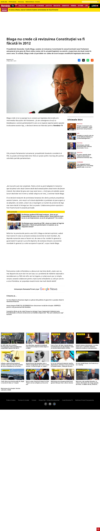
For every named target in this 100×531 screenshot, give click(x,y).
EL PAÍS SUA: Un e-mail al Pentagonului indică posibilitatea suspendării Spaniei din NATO (11, 347)
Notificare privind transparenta (84, 400)
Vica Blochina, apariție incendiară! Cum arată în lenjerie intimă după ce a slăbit (37, 347)
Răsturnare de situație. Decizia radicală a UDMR (10, 389)
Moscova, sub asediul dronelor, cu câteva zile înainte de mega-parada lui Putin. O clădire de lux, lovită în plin (87, 383)
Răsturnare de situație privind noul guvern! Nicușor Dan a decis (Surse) (62, 382)
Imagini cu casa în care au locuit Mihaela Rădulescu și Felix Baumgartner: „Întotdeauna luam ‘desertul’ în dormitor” (85, 137)
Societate (31, 6)
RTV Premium (12, 2)
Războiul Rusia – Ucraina (33, 2)
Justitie (49, 6)
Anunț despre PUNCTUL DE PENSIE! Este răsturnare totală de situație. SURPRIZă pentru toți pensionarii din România (34, 306)
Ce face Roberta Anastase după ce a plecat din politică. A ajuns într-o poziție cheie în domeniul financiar (35, 300)
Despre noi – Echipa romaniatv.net (49, 400)
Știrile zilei (4, 2)
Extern (80, 6)
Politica (22, 6)
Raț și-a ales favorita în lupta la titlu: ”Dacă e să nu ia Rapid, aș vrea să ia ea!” (37, 383)
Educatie (56, 6)
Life (86, 6)
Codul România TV (67, 400)
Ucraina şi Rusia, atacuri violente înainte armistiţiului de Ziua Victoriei (33, 10)
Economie (40, 6)
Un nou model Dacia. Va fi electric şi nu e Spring (87, 364)
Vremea (73, 6)
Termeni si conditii (23, 400)
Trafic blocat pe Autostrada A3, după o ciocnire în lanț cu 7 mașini (12, 382)
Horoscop (21, 2)
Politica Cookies (10, 400)
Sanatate (65, 6)
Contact (34, 400)
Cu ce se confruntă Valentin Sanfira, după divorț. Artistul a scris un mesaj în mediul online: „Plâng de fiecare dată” (62, 365)
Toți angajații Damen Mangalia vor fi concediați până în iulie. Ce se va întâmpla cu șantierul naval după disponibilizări (85, 166)
